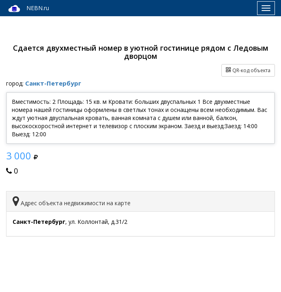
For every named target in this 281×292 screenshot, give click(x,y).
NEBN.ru (27, 8)
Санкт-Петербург (53, 83)
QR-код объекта (248, 70)
